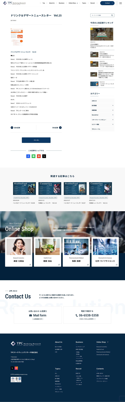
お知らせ (94, 101)
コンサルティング (80, 347)
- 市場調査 (78, 352)
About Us (52, 3)
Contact (107, 3)
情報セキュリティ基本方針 (103, 376)
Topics (84, 3)
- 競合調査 (78, 354)
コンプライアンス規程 (102, 379)
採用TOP (78, 374)
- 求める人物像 (79, 376)
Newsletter (23, 198)
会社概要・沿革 (58, 349)
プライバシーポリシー (102, 381)
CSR (56, 352)
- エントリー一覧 (80, 383)
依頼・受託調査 (79, 349)
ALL (56, 374)
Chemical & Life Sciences (103, 355)
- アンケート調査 (80, 356)
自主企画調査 (79, 361)
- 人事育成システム (80, 378)
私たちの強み (58, 347)
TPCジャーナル (96, 129)
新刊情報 (57, 379)
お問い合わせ (99, 374)
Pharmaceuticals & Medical (103, 352)
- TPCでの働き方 (79, 385)
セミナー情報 (58, 389)
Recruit (92, 3)
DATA (27, 198)
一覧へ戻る (36, 140)
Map (33, 359)
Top (44, 3)
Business (61, 3)
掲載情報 (57, 381)
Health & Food (17, 198)
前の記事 (17, 128)
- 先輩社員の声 (79, 380)
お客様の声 (78, 364)
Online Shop (74, 3)
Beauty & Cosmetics (44, 198)
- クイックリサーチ (80, 358)
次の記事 (55, 128)
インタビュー (58, 386)
